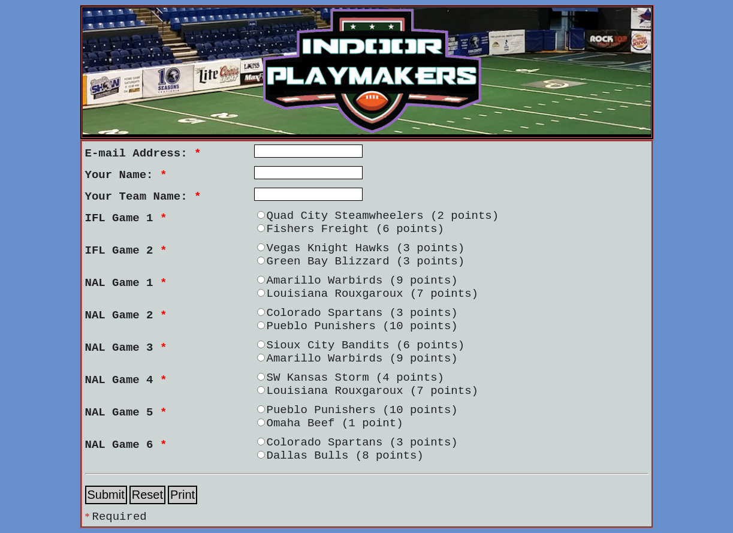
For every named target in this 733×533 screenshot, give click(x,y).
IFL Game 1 (126, 218)
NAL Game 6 (126, 444)
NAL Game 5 (126, 412)
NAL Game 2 (126, 315)
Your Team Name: (143, 196)
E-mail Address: (143, 153)
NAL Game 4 (126, 380)
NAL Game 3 (126, 347)
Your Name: (126, 175)
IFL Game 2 (126, 250)
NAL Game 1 (126, 283)
